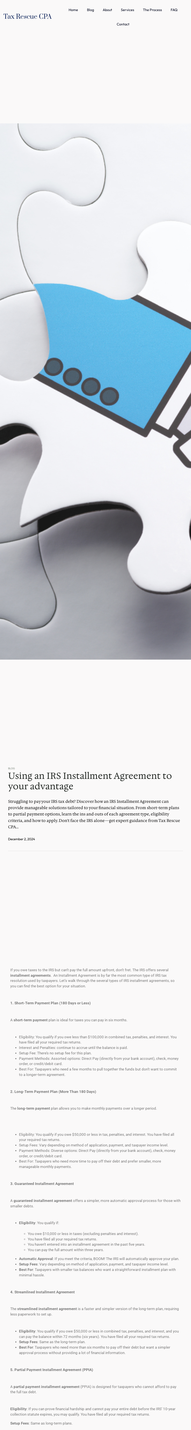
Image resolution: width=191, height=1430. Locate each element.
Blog (11, 768)
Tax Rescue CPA (27, 17)
